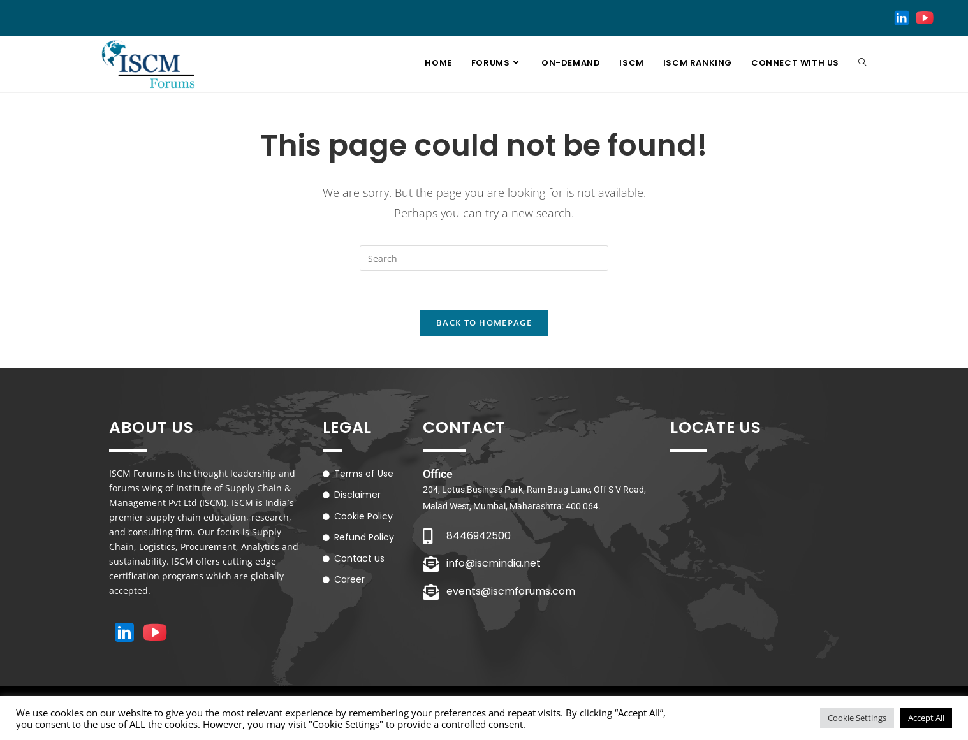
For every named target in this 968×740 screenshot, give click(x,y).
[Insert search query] (484, 258)
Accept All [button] (926, 717)
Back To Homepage (484, 322)
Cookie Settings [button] (857, 717)
